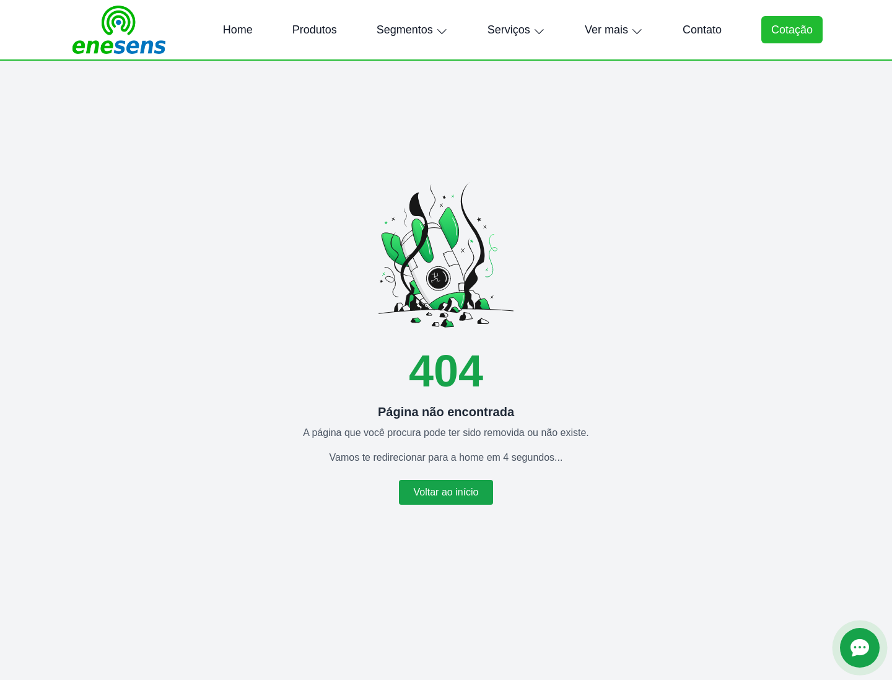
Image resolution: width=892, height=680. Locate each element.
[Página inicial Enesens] (118, 29)
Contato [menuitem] (702, 30)
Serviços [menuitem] (516, 30)
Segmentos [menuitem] (412, 30)
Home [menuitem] (238, 30)
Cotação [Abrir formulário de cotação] (792, 30)
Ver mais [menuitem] (614, 30)
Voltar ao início (446, 492)
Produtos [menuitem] (314, 30)
